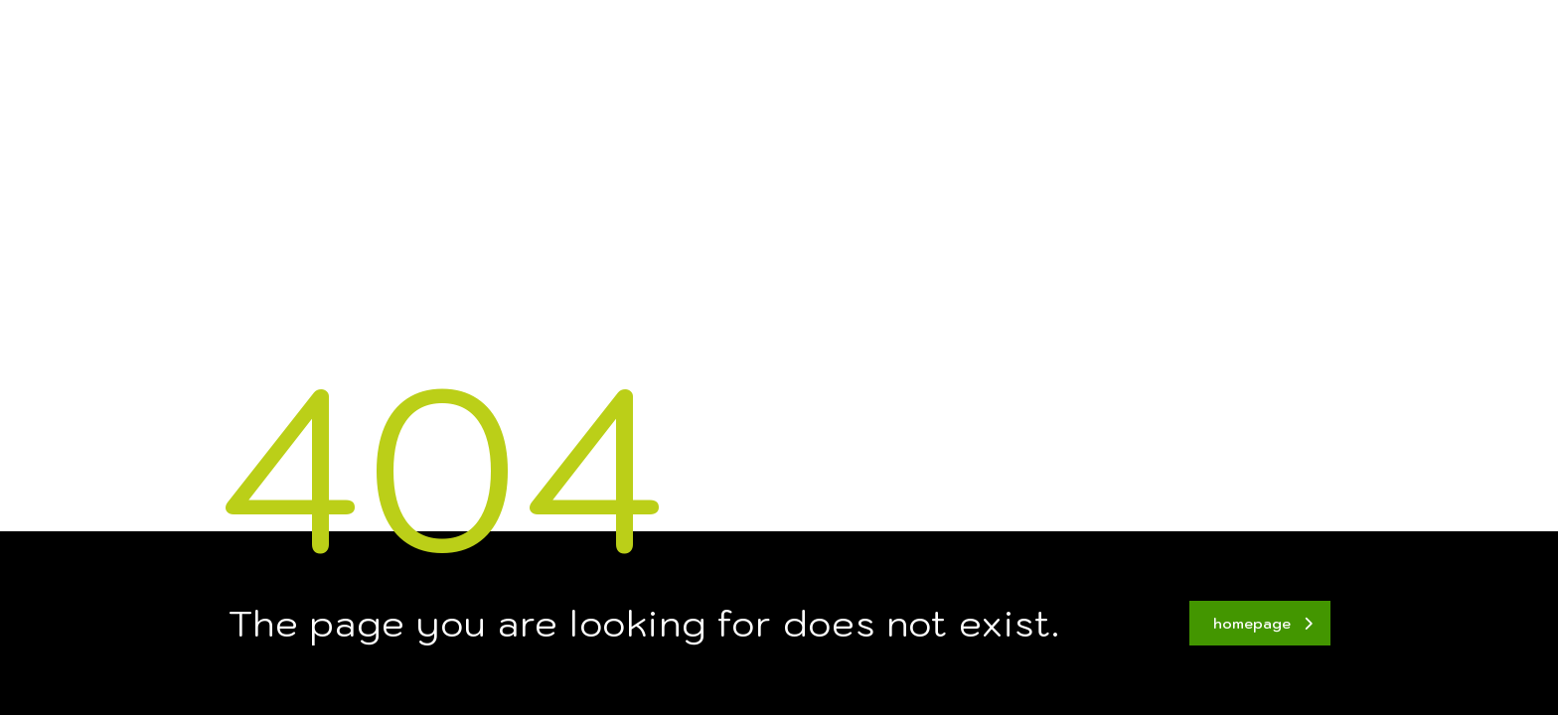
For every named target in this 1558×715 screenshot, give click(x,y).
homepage (1263, 624)
